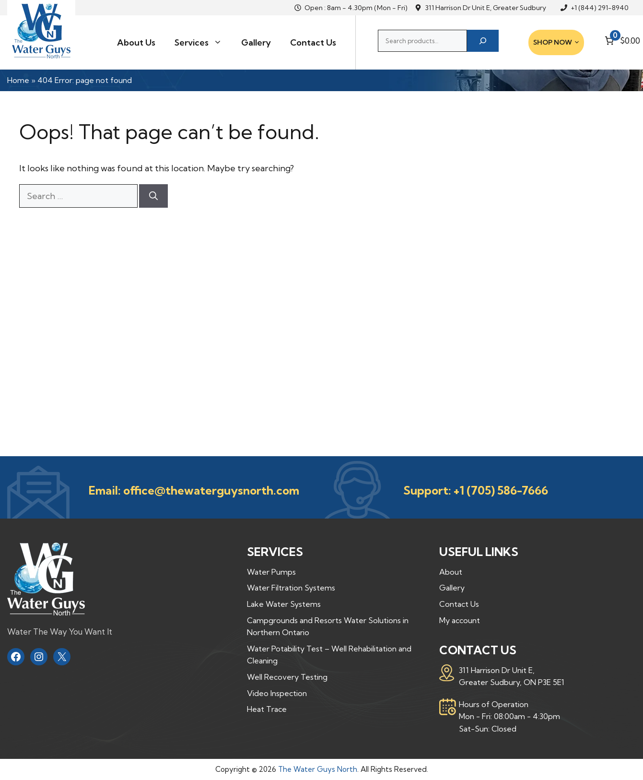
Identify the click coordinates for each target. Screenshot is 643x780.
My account (459, 620)
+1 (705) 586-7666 (501, 490)
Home (18, 80)
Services (203, 42)
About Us (136, 42)
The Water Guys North (317, 769)
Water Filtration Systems (291, 587)
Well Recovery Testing (287, 677)
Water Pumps (271, 572)
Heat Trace (267, 709)
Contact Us (313, 42)
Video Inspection (277, 693)
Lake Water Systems (284, 604)
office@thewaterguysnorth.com (211, 490)
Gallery (256, 42)
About (450, 572)
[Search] (483, 41)
